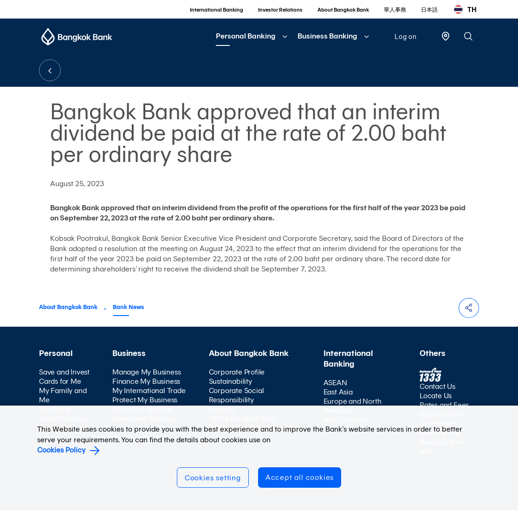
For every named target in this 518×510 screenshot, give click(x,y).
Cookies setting (213, 477)
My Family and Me (62, 395)
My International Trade (149, 390)
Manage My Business (146, 372)
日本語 (429, 9)
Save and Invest (64, 372)
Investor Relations (280, 9)
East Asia (338, 391)
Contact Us (437, 386)
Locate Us (436, 395)
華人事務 (395, 9)
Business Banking (327, 36)
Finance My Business (146, 381)
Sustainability (230, 381)
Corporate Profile (237, 372)
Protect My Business (144, 399)
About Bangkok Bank (343, 9)
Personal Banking (245, 36)
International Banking (216, 9)
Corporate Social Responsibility (236, 395)
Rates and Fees (444, 404)
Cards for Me (60, 381)
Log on (406, 36)
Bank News (128, 306)
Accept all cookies (299, 477)
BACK (50, 70)
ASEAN (335, 382)
